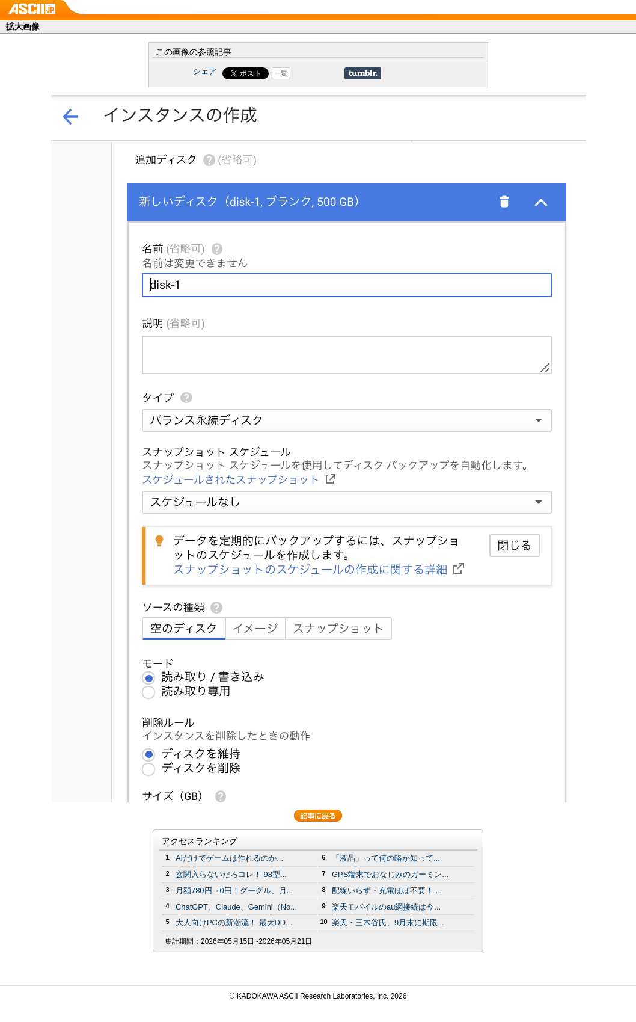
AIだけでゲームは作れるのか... (229, 858)
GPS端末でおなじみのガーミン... (390, 874)
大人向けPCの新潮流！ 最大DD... (234, 922)
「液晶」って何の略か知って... (386, 858)
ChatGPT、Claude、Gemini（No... (236, 906)
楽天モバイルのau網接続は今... (386, 906)
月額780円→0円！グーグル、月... (234, 890)
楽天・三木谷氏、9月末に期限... (388, 922)
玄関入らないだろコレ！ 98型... (231, 874)
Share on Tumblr (362, 73)
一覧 (280, 73)
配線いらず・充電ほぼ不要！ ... (387, 890)
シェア (204, 71)
